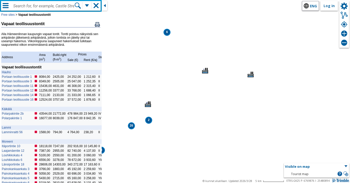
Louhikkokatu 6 (12, 160)
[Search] (78, 6)
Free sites (8, 15)
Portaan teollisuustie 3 (17, 81)
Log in (329, 5)
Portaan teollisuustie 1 (17, 77)
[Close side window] (104, 6)
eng (313, 6)
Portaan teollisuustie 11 (18, 86)
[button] (167, 32)
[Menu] (6, 6)
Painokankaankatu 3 (15, 169)
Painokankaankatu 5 (15, 178)
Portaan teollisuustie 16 (18, 99)
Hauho (6, 72)
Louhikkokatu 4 (12, 155)
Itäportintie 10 (11, 146)
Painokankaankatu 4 (15, 173)
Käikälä (7, 109)
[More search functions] (87, 6)
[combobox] (43, 6)
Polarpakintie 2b (13, 113)
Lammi (6, 127)
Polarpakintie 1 (12, 118)
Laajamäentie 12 (13, 150)
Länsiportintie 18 (13, 164)
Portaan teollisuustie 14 (18, 95)
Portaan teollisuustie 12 (18, 90)
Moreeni (7, 141)
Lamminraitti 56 (12, 132)
